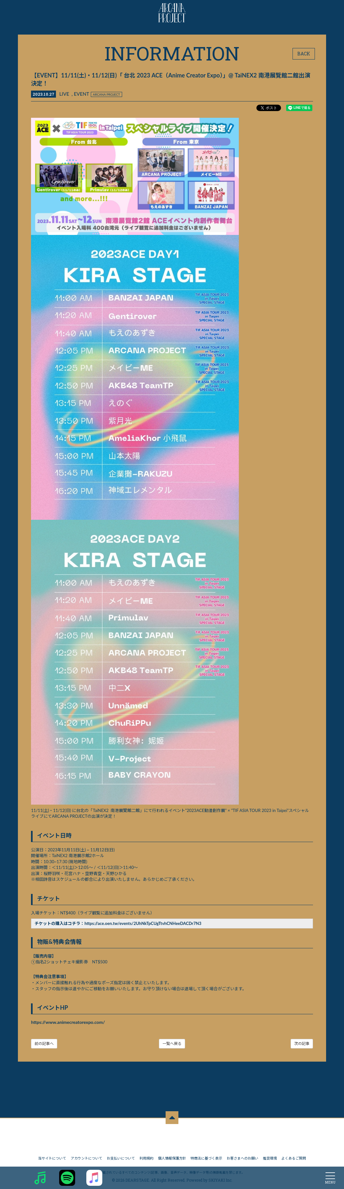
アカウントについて (86, 1156)
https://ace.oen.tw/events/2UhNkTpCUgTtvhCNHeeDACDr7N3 (143, 923)
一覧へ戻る (172, 1043)
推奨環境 (270, 1156)
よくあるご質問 (293, 1156)
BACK (303, 54)
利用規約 (146, 1156)
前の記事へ (44, 1043)
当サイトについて (52, 1156)
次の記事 (301, 1043)
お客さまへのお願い (242, 1156)
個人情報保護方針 (172, 1156)
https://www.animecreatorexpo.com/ (68, 1022)
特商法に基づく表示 (206, 1156)
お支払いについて (121, 1156)
